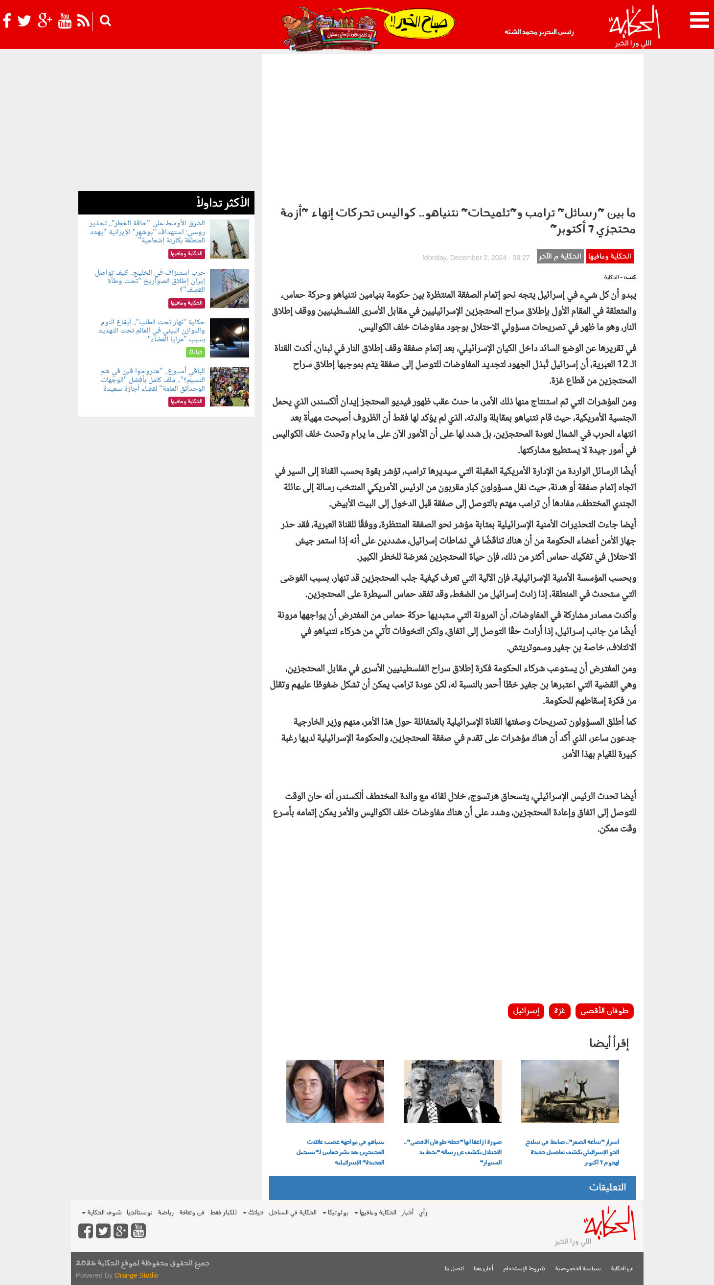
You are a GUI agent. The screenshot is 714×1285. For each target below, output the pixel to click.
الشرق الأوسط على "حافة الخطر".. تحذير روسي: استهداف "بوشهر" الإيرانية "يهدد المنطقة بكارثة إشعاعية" (147, 232)
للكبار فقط (223, 1212)
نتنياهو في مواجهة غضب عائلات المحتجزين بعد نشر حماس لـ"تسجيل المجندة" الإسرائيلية (340, 1152)
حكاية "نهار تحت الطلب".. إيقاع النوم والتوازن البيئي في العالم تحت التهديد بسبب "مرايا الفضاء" (151, 331)
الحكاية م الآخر (560, 257)
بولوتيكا (335, 1212)
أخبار (407, 1212)
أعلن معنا (483, 1269)
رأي (423, 1212)
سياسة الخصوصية (578, 1269)
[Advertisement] (452, 127)
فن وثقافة (192, 1212)
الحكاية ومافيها (609, 257)
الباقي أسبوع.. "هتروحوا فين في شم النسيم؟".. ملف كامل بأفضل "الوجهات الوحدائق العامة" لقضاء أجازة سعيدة (152, 380)
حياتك (253, 1212)
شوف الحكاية (102, 1212)
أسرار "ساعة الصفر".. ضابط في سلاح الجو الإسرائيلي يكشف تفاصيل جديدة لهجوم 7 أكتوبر (572, 1152)
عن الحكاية (622, 1269)
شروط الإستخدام (524, 1269)
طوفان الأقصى (604, 1011)
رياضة (166, 1212)
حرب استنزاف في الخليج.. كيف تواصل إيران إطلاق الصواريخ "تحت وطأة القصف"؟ (150, 281)
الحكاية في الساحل (293, 1212)
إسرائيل (526, 1011)
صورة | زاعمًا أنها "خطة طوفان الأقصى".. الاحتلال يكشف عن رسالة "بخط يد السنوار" (453, 1152)
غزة (560, 1011)
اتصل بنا (454, 1269)
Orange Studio (137, 1275)
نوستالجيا (140, 1212)
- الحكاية (613, 278)
